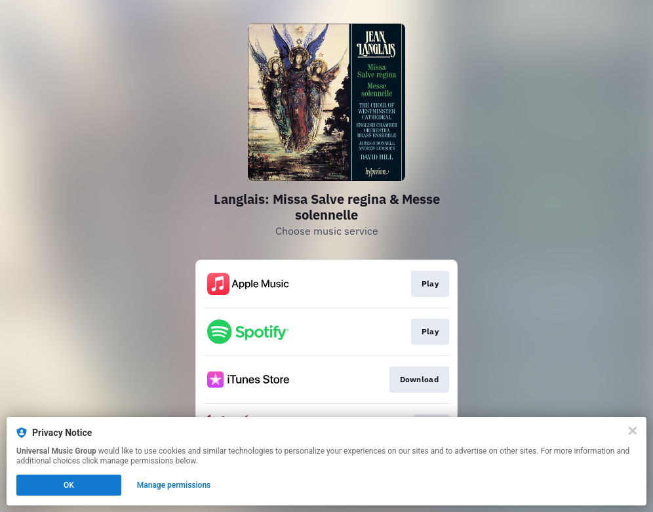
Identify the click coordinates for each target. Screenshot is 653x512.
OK (69, 485)
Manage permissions (174, 485)
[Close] (632, 430)
